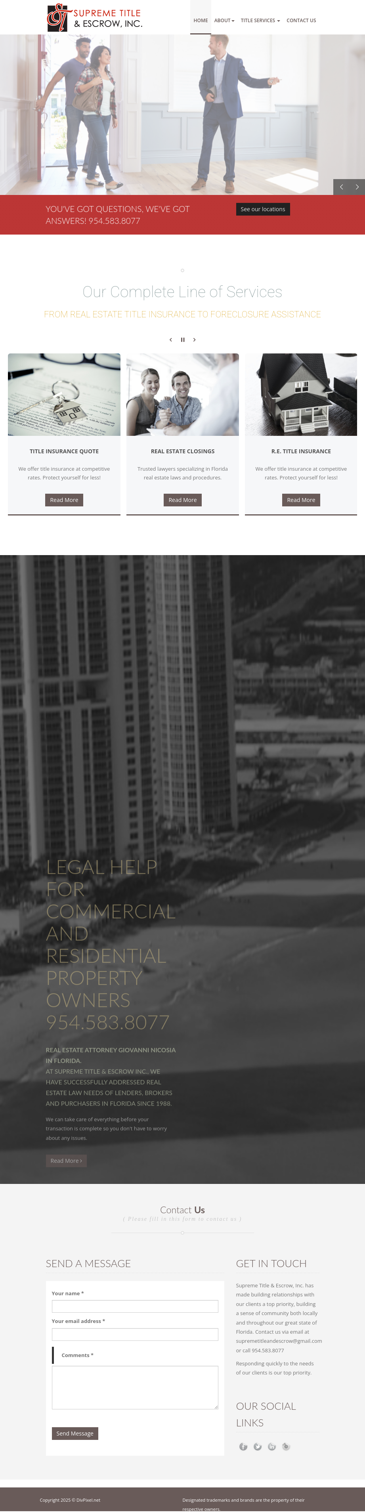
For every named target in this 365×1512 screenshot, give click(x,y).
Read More (64, 500)
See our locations (263, 210)
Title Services (261, 20)
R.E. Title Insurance (301, 451)
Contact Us (301, 20)
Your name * (68, 1293)
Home (200, 20)
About (224, 20)
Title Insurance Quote (64, 451)
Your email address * (78, 1321)
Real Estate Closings (183, 451)
